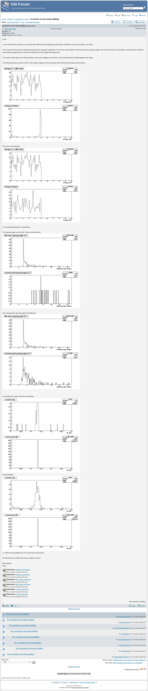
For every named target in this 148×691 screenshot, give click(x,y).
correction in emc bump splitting (14, 26)
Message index (74, 609)
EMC (26, 19)
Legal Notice (73, 682)
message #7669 (31, 26)
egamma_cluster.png (23, 570)
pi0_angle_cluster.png (23, 579)
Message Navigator (33, 22)
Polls (23, 22)
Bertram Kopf (124, 622)
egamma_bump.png (23, 574)
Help (117, 15)
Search (110, 15)
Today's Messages (13, 22)
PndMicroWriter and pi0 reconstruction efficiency (129, 660)
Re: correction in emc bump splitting (20, 620)
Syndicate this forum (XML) (132, 669)
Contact (55, 682)
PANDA (10, 19)
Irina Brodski (125, 634)
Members (126, 15)
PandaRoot (19, 19)
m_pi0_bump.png (22, 594)
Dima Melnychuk (10, 29)
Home (142, 15)
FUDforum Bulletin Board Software (80, 687)
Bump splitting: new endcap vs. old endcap (127, 663)
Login (135, 15)
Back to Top (74, 667)
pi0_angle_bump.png (23, 584)
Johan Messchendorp (122, 628)
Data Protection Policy (87, 682)
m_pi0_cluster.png (22, 589)
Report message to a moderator (137, 601)
